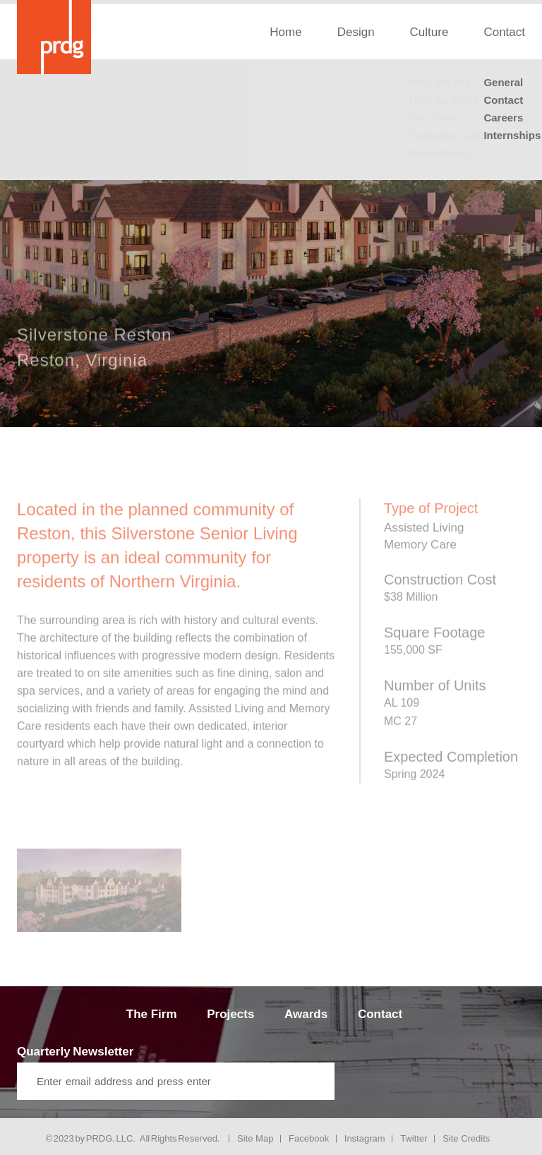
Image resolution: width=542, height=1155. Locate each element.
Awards (305, 1014)
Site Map (255, 1138)
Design (356, 32)
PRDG (99, 1138)
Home (285, 32)
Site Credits (466, 1138)
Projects (230, 1014)
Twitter (413, 1138)
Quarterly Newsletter (75, 1051)
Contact (380, 1014)
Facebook (309, 1138)
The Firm (151, 1014)
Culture (429, 32)
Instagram (364, 1138)
